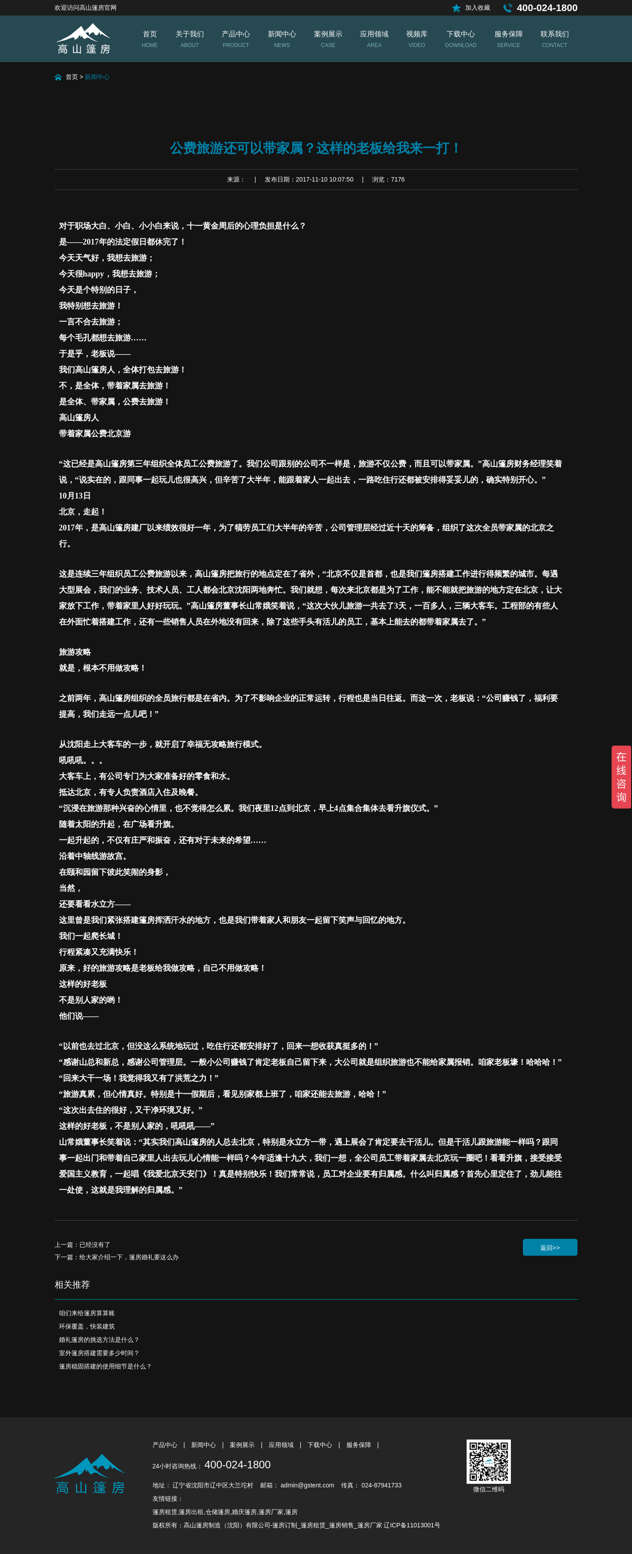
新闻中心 (97, 76)
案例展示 (243, 1444)
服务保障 (359, 1444)
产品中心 (166, 1444)
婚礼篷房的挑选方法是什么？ (99, 1339)
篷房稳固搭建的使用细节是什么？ (105, 1366)
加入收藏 (477, 7)
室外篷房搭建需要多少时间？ (99, 1352)
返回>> (550, 1247)
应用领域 (282, 1444)
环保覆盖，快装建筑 (87, 1326)
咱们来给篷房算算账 (87, 1313)
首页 (72, 76)
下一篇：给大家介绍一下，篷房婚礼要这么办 (117, 1257)
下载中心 (320, 1444)
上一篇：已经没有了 (82, 1244)
